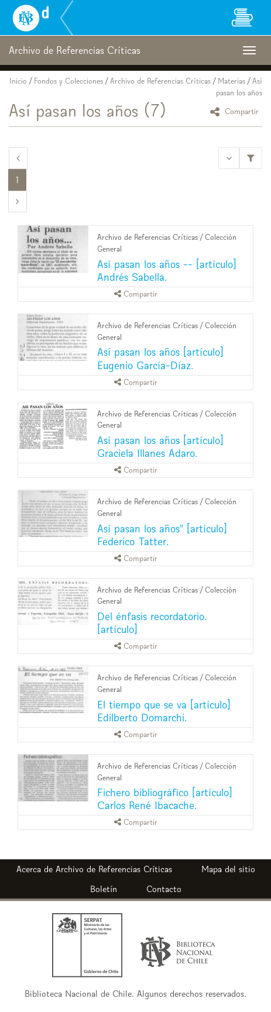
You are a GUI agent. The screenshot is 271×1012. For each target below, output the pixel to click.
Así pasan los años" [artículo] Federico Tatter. (162, 535)
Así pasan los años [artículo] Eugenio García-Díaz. (160, 358)
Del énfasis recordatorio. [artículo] (152, 623)
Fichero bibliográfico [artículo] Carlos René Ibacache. (164, 799)
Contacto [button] (163, 888)
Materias (231, 81)
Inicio (18, 81)
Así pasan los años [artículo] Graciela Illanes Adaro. (160, 446)
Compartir (236, 111)
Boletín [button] (103, 888)
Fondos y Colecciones (68, 81)
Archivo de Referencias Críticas (160, 81)
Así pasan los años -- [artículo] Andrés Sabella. (166, 270)
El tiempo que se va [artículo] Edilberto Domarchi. (164, 711)
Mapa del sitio (228, 869)
